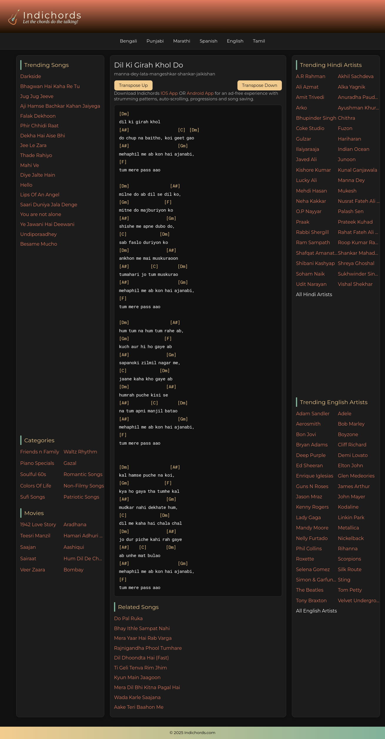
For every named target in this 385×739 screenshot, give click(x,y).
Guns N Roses (312, 486)
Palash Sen (351, 211)
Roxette (305, 559)
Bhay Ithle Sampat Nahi (142, 628)
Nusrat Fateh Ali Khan (359, 201)
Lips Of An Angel (39, 195)
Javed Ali (306, 159)
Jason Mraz (309, 497)
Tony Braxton (311, 600)
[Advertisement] (62, 342)
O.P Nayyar (309, 211)
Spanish (208, 41)
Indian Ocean (353, 149)
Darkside (30, 76)
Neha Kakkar (311, 201)
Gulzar (303, 139)
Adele (344, 413)
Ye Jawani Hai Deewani (47, 224)
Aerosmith (308, 424)
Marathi (181, 41)
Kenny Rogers (312, 507)
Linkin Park (351, 517)
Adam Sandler (312, 413)
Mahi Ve (29, 165)
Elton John (350, 465)
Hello (26, 185)
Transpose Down (259, 85)
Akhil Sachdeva (356, 76)
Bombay (73, 570)
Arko (301, 108)
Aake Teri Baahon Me (139, 707)
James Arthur (354, 486)
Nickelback (351, 538)
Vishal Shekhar (355, 284)
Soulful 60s (33, 474)
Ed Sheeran (309, 465)
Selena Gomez (313, 569)
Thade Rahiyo (36, 155)
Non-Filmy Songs (83, 486)
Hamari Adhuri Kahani (83, 536)
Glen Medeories (356, 476)
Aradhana (74, 524)
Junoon (347, 159)
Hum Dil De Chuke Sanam (83, 558)
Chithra (346, 118)
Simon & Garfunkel (317, 580)
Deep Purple (311, 455)
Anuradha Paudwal (359, 97)
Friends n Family (39, 452)
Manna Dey (351, 180)
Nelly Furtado (312, 538)
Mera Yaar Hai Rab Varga (143, 638)
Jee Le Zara (33, 145)
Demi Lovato (353, 455)
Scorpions (349, 559)
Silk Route (349, 569)
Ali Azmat (307, 87)
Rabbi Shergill (312, 232)
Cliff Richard (352, 445)
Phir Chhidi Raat (39, 126)
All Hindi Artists (314, 294)
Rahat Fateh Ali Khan (359, 232)
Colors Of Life (35, 486)
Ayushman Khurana (359, 108)
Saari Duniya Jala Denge (48, 204)
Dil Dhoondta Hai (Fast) (141, 658)
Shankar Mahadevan (359, 253)
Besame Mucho (38, 244)
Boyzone (348, 434)
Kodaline (348, 507)
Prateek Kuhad (355, 222)
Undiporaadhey (38, 234)
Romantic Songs (82, 474)
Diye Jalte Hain (37, 175)
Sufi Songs (32, 497)
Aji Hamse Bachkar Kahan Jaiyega (60, 106)
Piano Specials (37, 463)
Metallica (348, 528)
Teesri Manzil (35, 536)
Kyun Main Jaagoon (137, 677)
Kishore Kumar (313, 170)
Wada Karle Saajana (137, 697)
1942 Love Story (38, 524)
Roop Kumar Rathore (359, 242)
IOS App (169, 93)
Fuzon (345, 128)
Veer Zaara (32, 570)
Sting (344, 580)
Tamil (259, 41)
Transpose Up (133, 85)
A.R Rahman (310, 76)
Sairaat (28, 558)
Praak (302, 222)
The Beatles (309, 590)
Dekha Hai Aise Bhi (42, 136)
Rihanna (348, 548)
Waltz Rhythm (80, 452)
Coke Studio (310, 128)
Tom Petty (350, 590)
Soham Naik (310, 274)
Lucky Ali (306, 180)
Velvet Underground (359, 600)
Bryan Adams (312, 445)
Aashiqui (73, 547)
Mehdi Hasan (311, 191)
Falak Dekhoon (38, 116)
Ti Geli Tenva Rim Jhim (140, 668)
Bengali (128, 41)
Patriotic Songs (81, 497)
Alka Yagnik (351, 87)
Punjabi (155, 41)
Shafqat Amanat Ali (317, 253)
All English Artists (316, 611)
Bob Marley (351, 424)
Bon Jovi (306, 434)
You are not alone (40, 214)
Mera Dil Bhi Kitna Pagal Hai (147, 687)
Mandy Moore (312, 528)
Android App (200, 93)
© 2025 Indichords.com (192, 732)
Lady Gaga (308, 517)
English (235, 41)
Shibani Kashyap (315, 263)
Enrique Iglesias (314, 476)
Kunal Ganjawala (357, 170)
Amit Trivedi (310, 97)
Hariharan (349, 139)
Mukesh (347, 191)
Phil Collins (309, 548)
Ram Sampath (313, 242)
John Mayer (351, 497)
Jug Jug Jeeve (36, 96)
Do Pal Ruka (128, 618)
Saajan (28, 547)
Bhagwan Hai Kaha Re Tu (50, 86)
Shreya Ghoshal (356, 263)
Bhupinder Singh (316, 118)
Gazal (69, 463)
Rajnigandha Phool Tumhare (148, 648)
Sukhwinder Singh (359, 274)
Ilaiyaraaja (307, 149)
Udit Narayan (311, 284)
